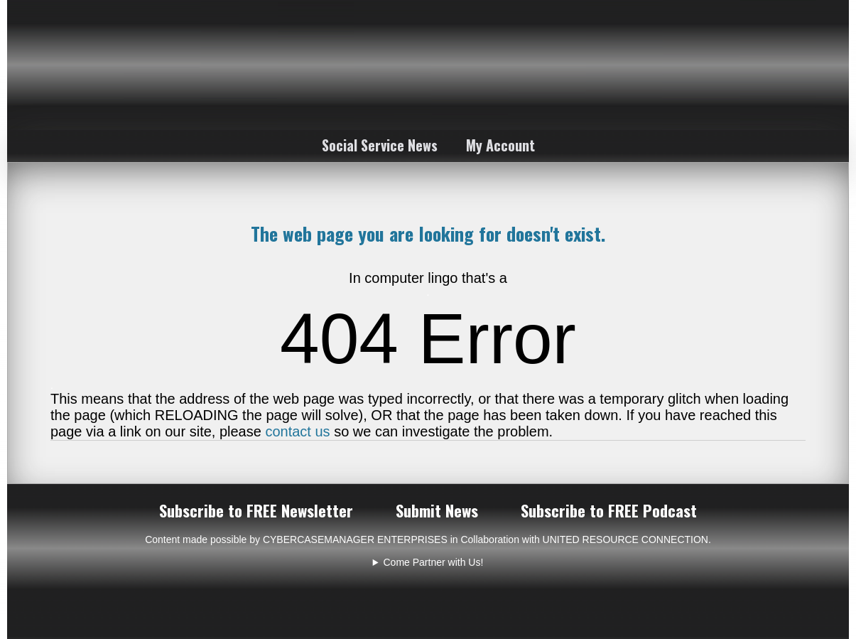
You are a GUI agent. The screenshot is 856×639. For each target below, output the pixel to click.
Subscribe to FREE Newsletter (256, 510)
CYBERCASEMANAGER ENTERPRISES (355, 539)
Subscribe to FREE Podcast (609, 510)
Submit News (437, 510)
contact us (297, 431)
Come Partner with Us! (434, 562)
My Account (500, 145)
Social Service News (380, 145)
